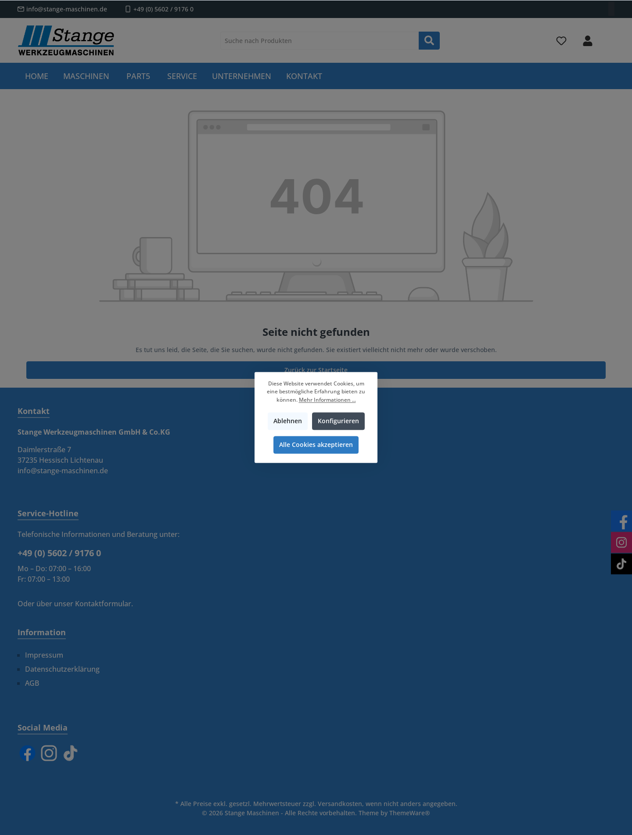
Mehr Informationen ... (327, 399)
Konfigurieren (338, 421)
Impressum (44, 655)
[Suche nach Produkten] (319, 41)
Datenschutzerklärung (62, 669)
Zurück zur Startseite (316, 370)
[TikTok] (70, 753)
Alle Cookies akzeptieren (316, 445)
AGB (32, 683)
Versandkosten (340, 803)
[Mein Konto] (588, 41)
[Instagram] (49, 753)
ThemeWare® (409, 813)
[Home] (37, 76)
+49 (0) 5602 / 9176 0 (163, 9)
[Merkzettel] (561, 41)
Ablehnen (287, 421)
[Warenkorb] (608, 37)
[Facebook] (27, 753)
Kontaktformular (103, 603)
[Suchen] (429, 41)
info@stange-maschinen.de (66, 9)
